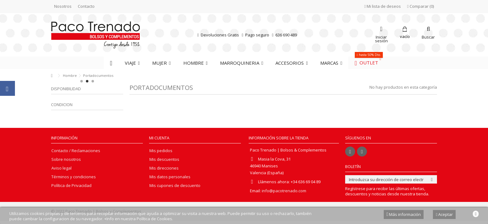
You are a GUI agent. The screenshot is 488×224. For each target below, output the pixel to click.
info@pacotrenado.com (284, 191)
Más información (404, 214)
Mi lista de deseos (382, 6)
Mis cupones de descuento (174, 185)
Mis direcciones (164, 168)
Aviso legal (61, 168)
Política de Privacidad (71, 185)
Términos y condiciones (73, 177)
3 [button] (93, 81)
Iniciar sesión (381, 38)
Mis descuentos (164, 159)
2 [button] (87, 81)
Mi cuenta (159, 138)
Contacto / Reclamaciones (75, 150)
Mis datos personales (169, 177)
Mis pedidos (160, 150)
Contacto (86, 6)
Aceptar (444, 214)
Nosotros (63, 6)
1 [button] (81, 81)
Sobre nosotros (66, 159)
